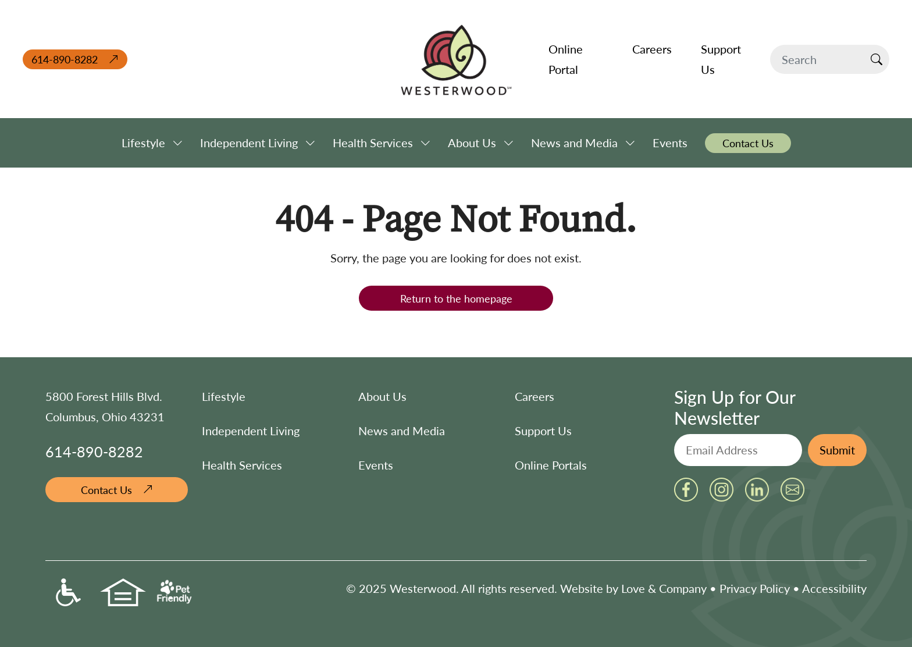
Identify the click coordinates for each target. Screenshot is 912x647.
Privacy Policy (754, 588)
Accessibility (834, 588)
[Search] (816, 59)
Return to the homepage (456, 298)
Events (375, 465)
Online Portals (551, 465)
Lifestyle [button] (143, 142)
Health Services (242, 465)
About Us (382, 396)
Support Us (543, 430)
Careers (534, 396)
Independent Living (251, 430)
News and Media (401, 430)
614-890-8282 (64, 59)
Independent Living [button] (249, 142)
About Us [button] (472, 142)
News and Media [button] (574, 142)
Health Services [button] (373, 142)
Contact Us (106, 489)
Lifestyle (223, 396)
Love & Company (664, 588)
